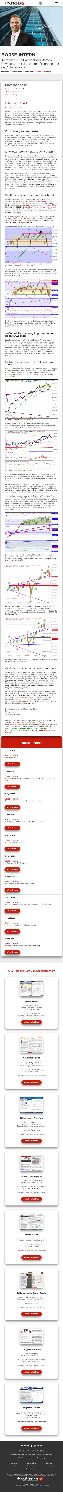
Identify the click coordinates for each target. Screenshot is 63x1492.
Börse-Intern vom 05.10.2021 (21, 266)
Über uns (49, 1463)
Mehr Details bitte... (31, 1022)
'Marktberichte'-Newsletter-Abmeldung (31, 1458)
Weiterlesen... (12, 764)
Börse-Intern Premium (37, 201)
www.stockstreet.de (12, 715)
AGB (14, 1466)
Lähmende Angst (44, 72)
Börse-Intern (29, 72)
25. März (30, 701)
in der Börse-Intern (20, 220)
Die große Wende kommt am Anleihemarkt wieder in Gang (30, 208)
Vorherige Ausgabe (12, 95)
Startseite (5, 72)
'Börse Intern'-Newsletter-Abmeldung (31, 1451)
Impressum (49, 1466)
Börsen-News (16, 72)
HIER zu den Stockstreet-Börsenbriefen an (28, 723)
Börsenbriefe (31, 1463)
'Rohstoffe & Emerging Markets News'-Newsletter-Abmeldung (31, 1454)
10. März (20, 701)
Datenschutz (31, 1466)
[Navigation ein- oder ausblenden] (56, 3)
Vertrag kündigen (31, 1469)
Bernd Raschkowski (33, 1014)
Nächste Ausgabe (12, 92)
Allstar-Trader (15, 724)
